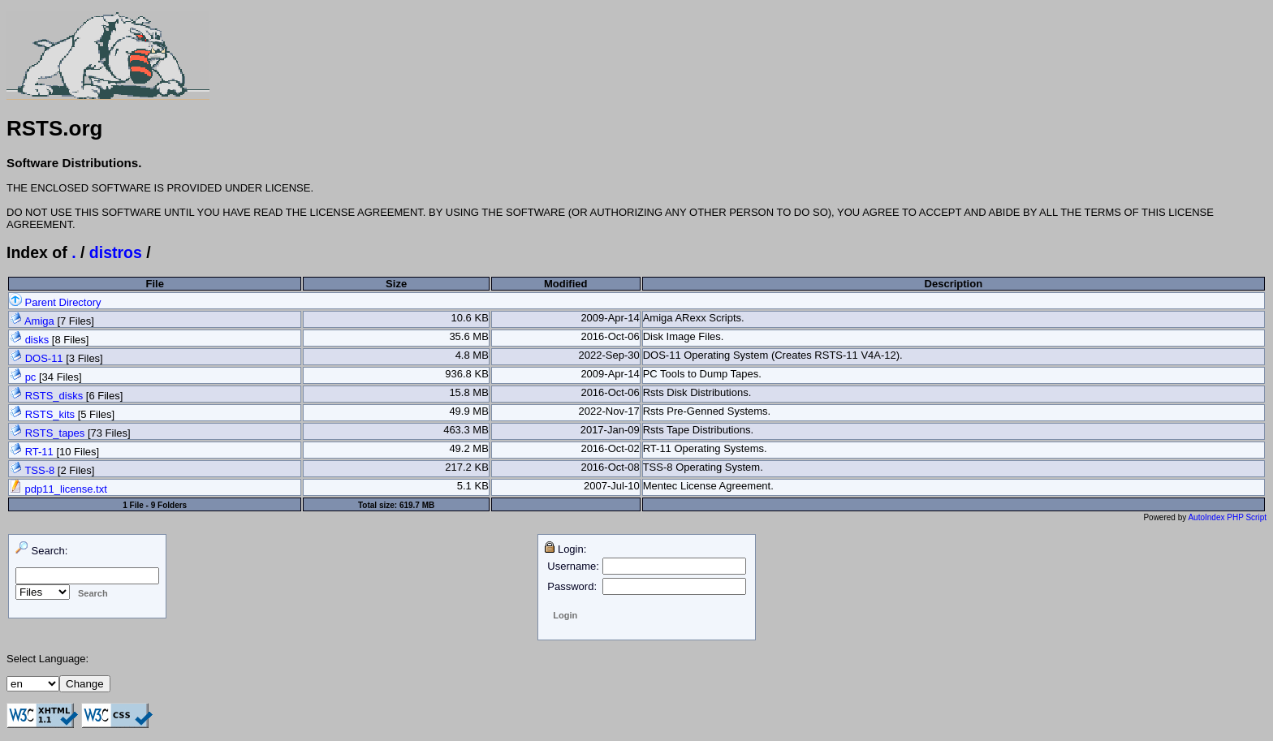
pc (31, 377)
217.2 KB (467, 467)
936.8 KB (467, 374)
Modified (565, 284)
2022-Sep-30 (609, 355)
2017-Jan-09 (610, 430)
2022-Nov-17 (609, 411)
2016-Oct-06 (609, 336)
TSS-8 (39, 470)
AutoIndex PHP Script (1227, 517)
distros (115, 252)
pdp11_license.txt (58, 489)
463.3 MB (466, 430)
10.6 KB (470, 318)
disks (37, 340)
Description (954, 284)
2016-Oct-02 (609, 448)
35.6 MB (468, 336)
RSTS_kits (50, 414)
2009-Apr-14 (609, 318)
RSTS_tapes (55, 433)
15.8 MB (468, 392)
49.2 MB (468, 448)
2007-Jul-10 (612, 486)
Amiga (39, 321)
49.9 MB (468, 411)
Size (396, 284)
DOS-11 (44, 358)
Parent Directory (55, 302)
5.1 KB (473, 486)
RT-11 (39, 452)
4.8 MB (472, 355)
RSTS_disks (54, 396)
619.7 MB (416, 505)
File (154, 284)
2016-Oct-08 (609, 467)
